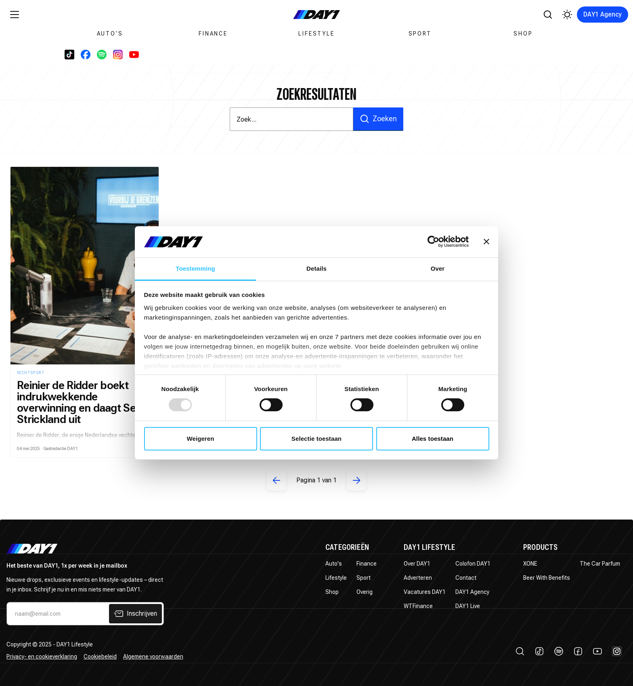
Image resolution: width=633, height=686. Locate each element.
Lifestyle (316, 33)
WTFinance (418, 606)
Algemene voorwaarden (153, 656)
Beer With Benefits (546, 577)
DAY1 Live (467, 606)
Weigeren (200, 438)
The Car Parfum (600, 563)
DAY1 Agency (602, 14)
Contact (465, 577)
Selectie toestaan (316, 438)
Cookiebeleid (100, 656)
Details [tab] (316, 268)
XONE (530, 563)
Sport (420, 33)
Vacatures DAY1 (425, 592)
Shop (523, 33)
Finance (213, 33)
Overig (364, 592)
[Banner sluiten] (486, 241)
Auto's (333, 563)
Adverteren (418, 577)
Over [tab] (438, 268)
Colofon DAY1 (472, 563)
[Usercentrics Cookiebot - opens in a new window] (433, 242)
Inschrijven (135, 614)
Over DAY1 (417, 563)
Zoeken (378, 119)
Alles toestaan (432, 438)
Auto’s (110, 33)
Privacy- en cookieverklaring (41, 656)
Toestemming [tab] (195, 268)
